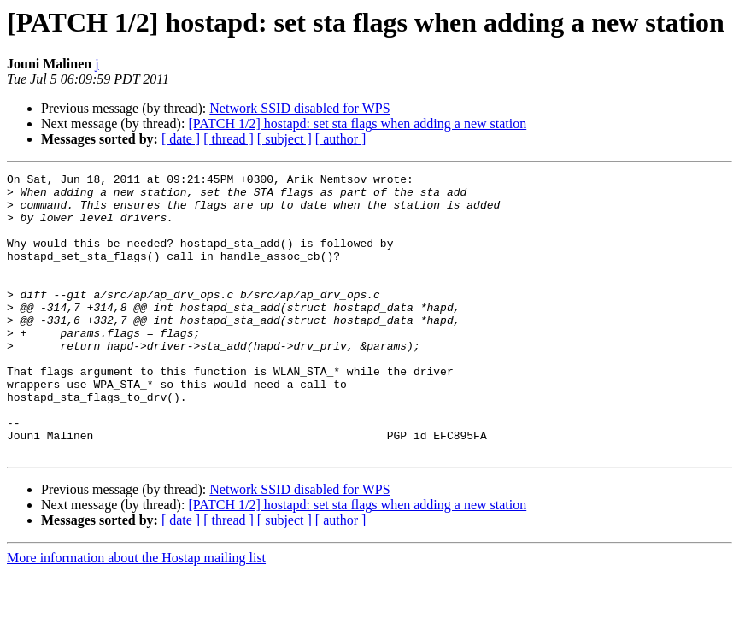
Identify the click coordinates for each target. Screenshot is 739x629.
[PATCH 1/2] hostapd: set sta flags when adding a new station (357, 123)
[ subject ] (284, 139)
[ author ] (341, 139)
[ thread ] (228, 139)
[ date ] (180, 139)
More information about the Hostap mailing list (136, 614)
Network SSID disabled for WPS (299, 108)
